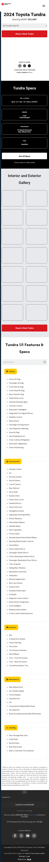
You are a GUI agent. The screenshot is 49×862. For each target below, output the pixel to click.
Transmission (24, 126)
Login (28, 856)
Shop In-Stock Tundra (24, 34)
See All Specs (24, 156)
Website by (24, 859)
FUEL (24, 141)
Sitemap (22, 856)
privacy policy (40, 853)
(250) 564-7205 (35, 4)
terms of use (29, 853)
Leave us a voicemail (24, 804)
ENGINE (24, 112)
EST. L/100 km (24, 98)
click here (32, 815)
